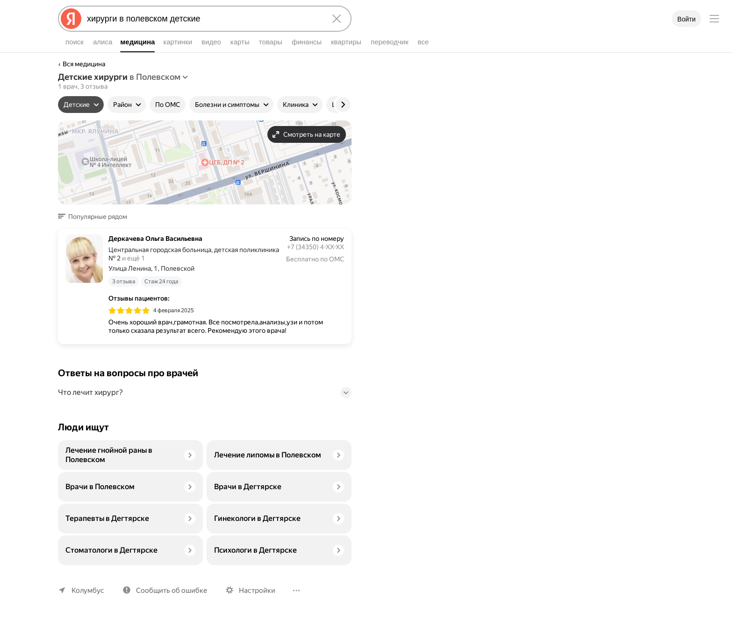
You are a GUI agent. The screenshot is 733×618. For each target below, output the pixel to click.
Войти (686, 19)
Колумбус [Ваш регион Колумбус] (88, 590)
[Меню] (714, 18)
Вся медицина (84, 64)
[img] (129, 310)
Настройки (257, 590)
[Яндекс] (71, 18)
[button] (95, 216)
